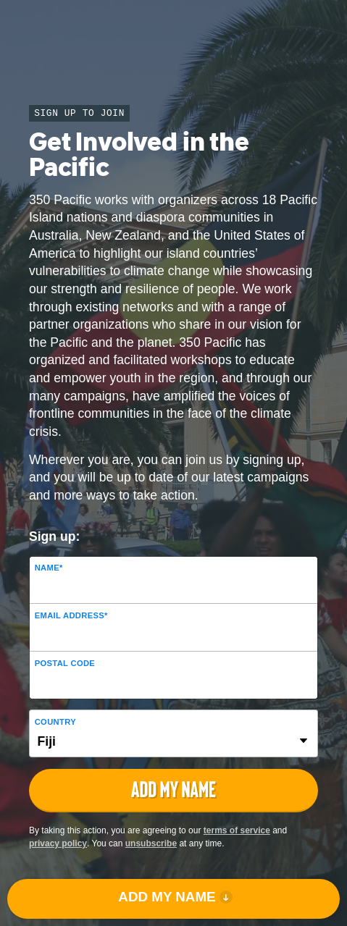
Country (55, 721)
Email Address (71, 615)
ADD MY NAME (166, 896)
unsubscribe (151, 843)
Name (49, 567)
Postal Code (65, 663)
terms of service (237, 830)
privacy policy (58, 843)
